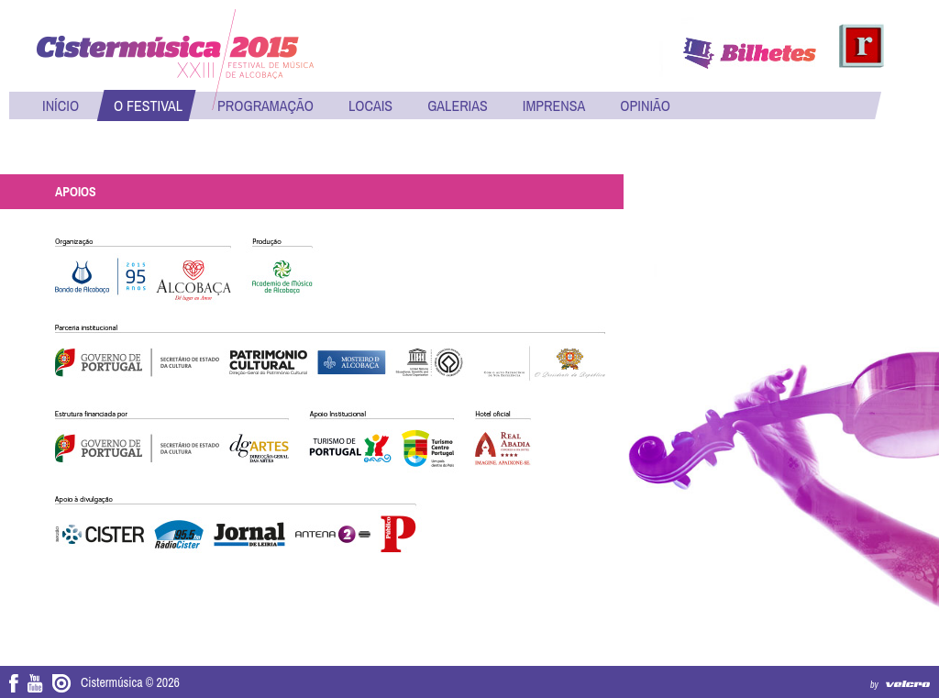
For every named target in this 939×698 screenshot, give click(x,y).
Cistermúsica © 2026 (130, 682)
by (874, 685)
